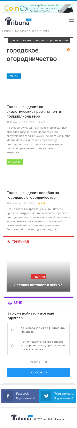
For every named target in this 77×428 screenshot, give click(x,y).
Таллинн (13, 75)
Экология (14, 161)
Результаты (38, 361)
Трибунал (38, 276)
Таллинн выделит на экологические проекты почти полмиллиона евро (34, 111)
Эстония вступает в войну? (38, 285)
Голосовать (38, 372)
